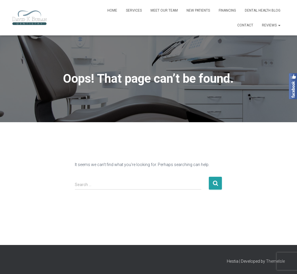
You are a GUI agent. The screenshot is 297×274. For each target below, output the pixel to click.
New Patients (198, 10)
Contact (245, 25)
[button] (279, 25)
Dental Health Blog (262, 10)
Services (134, 10)
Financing (227, 10)
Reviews (271, 25)
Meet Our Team (164, 10)
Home (112, 10)
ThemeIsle (275, 261)
